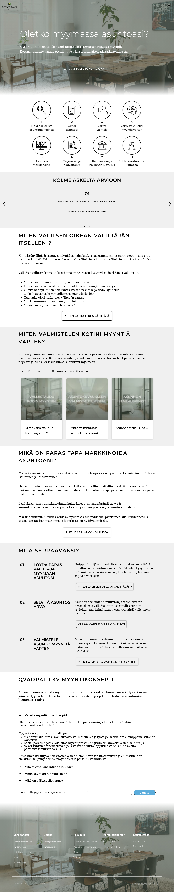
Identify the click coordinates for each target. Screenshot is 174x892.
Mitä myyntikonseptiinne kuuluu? (49, 767)
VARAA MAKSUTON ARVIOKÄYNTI (87, 211)
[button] (4, 203)
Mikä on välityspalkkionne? (44, 780)
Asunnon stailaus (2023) (132, 427)
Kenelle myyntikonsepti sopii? (46, 715)
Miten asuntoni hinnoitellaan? (46, 773)
